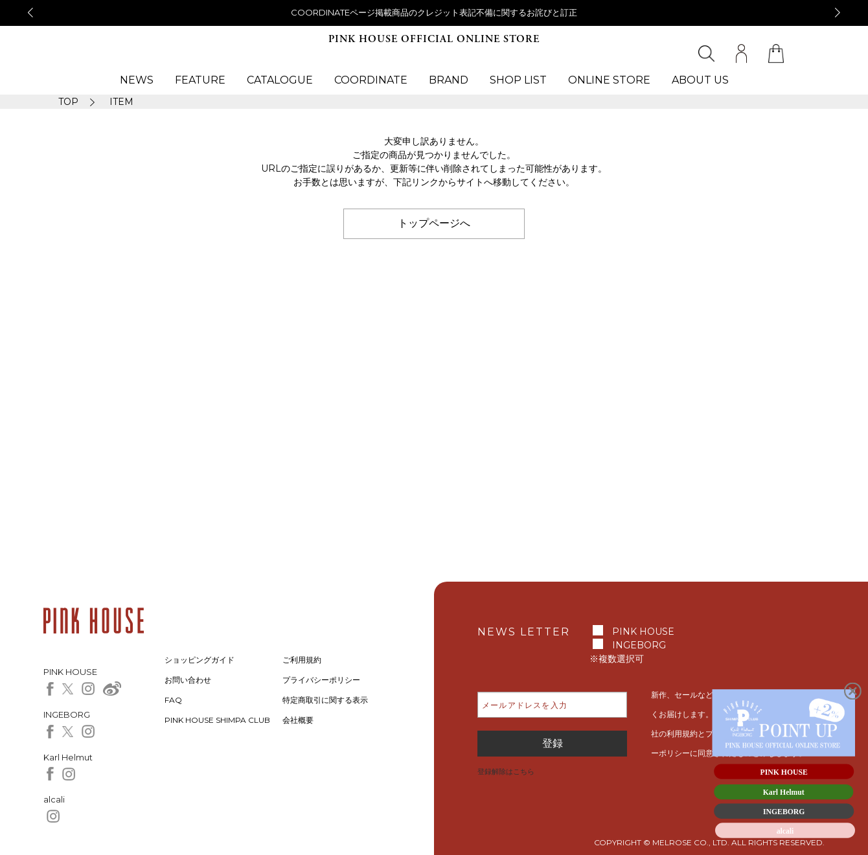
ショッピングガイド (199, 660)
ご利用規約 (301, 660)
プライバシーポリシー (321, 680)
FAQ (173, 700)
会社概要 (298, 720)
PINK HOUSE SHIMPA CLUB (217, 720)
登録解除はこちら (505, 771)
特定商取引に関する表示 (325, 700)
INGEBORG (639, 645)
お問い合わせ (188, 680)
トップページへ (434, 223)
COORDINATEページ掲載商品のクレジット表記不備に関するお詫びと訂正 (434, 12)
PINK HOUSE (643, 631)
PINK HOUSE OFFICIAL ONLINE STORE (434, 39)
